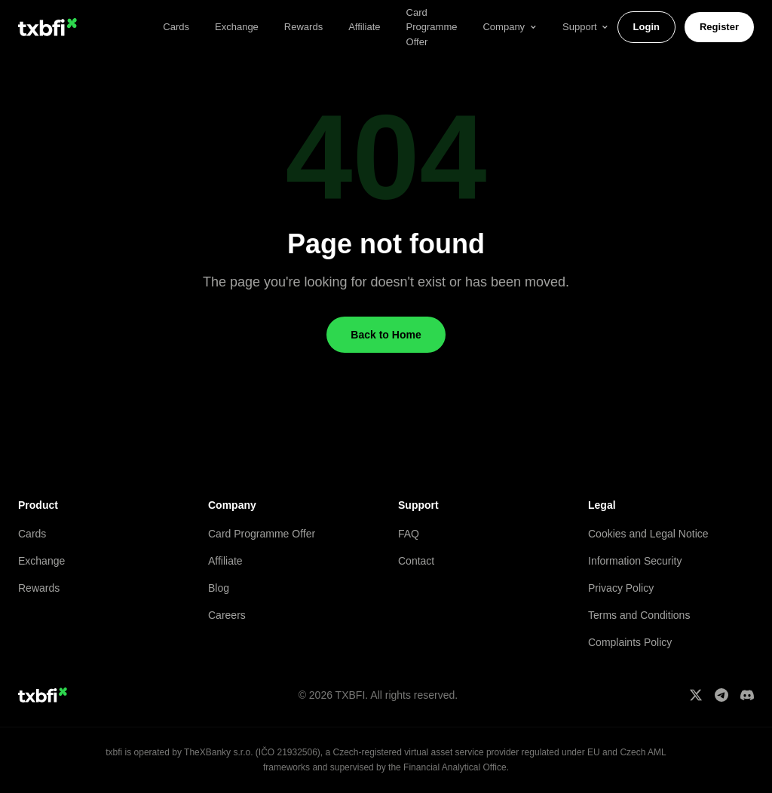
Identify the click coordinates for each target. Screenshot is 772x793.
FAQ (408, 534)
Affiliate (364, 26)
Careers (227, 615)
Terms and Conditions (639, 615)
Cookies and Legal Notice (648, 534)
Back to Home (386, 335)
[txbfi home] (47, 27)
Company (509, 26)
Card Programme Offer (261, 534)
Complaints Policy (630, 642)
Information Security (635, 561)
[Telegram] (721, 695)
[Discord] (747, 695)
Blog (218, 588)
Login (646, 26)
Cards (176, 26)
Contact (416, 561)
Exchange (237, 26)
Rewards (303, 26)
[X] (696, 695)
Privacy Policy (621, 588)
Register (719, 26)
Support (585, 26)
